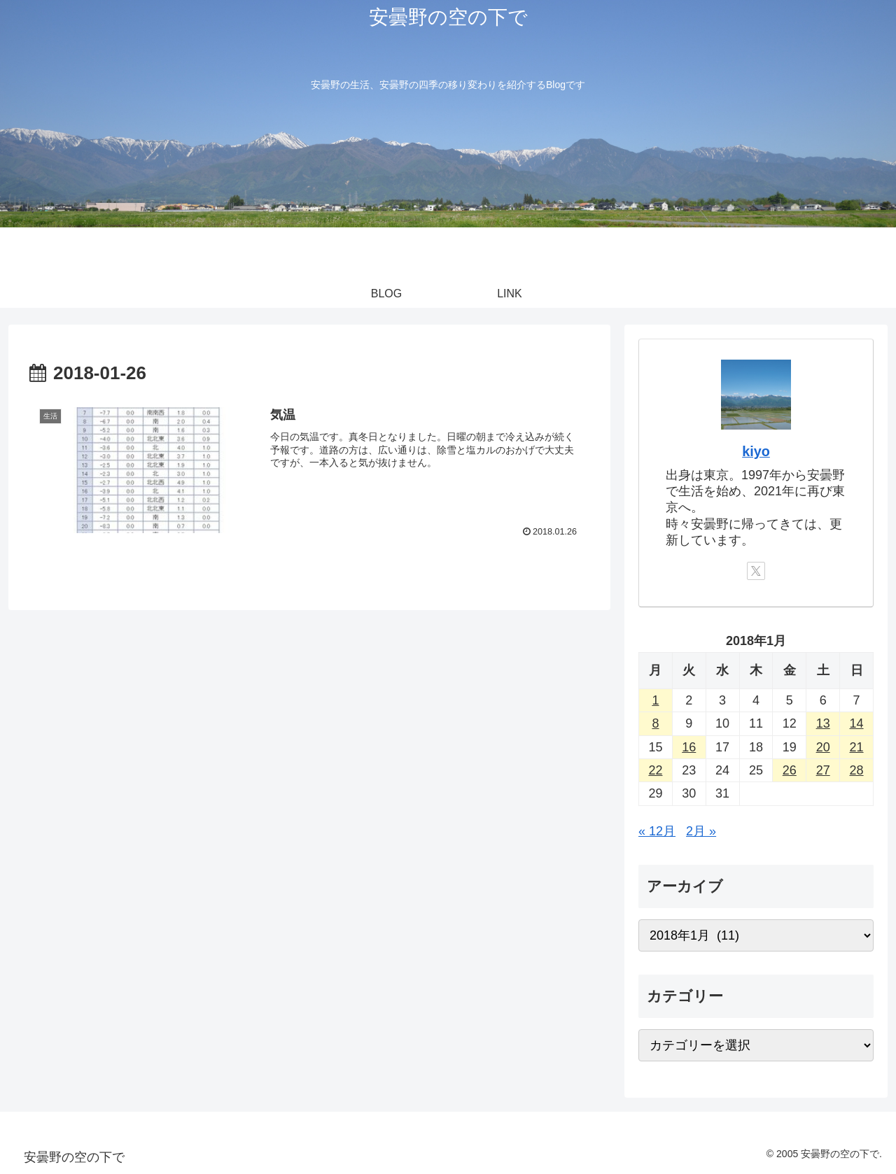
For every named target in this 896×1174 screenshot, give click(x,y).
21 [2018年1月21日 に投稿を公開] (857, 747)
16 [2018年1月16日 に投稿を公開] (689, 747)
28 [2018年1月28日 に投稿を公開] (857, 770)
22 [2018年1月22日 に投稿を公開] (655, 770)
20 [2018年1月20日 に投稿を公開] (823, 747)
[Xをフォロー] (756, 571)
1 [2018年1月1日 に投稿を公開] (655, 700)
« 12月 (657, 831)
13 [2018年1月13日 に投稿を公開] (823, 723)
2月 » (701, 831)
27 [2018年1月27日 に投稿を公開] (823, 770)
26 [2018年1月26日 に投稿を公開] (790, 770)
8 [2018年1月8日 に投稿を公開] (655, 723)
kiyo (756, 451)
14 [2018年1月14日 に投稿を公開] (857, 723)
